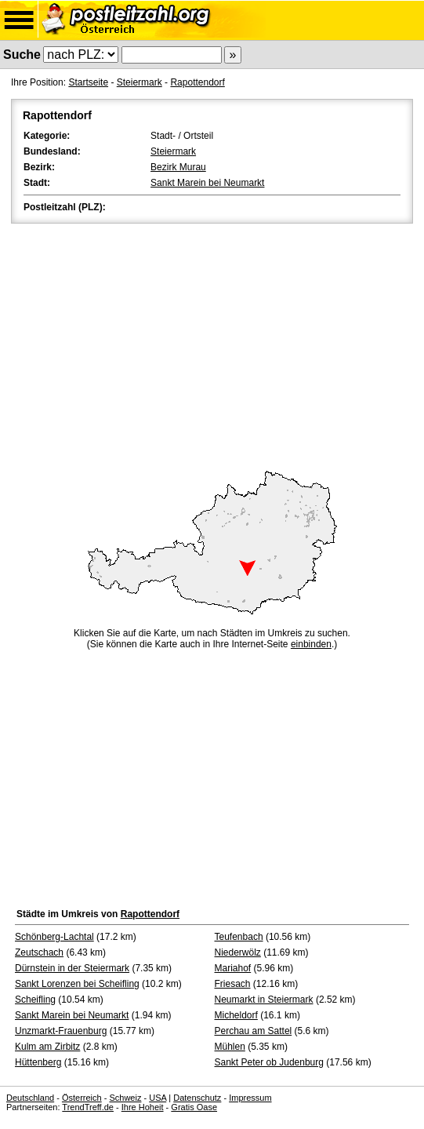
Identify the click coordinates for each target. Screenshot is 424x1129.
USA (157, 1097)
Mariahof (233, 968)
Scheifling (35, 999)
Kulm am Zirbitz (47, 1046)
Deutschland (30, 1097)
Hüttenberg (38, 1062)
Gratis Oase (194, 1107)
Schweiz (125, 1097)
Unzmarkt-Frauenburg (61, 1030)
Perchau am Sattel (253, 1030)
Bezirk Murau (178, 167)
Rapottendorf (197, 82)
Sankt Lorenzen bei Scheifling (77, 983)
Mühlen (230, 1046)
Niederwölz (238, 952)
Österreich (82, 1097)
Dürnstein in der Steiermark (72, 968)
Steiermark (139, 82)
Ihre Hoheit (142, 1107)
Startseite (88, 82)
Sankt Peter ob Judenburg (269, 1062)
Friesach (233, 983)
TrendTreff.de (88, 1107)
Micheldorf (236, 1015)
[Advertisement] (212, 344)
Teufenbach (239, 936)
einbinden (311, 644)
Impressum (250, 1097)
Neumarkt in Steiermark (264, 999)
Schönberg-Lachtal (54, 936)
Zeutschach (39, 952)
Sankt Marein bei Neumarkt (207, 182)
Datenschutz (197, 1097)
